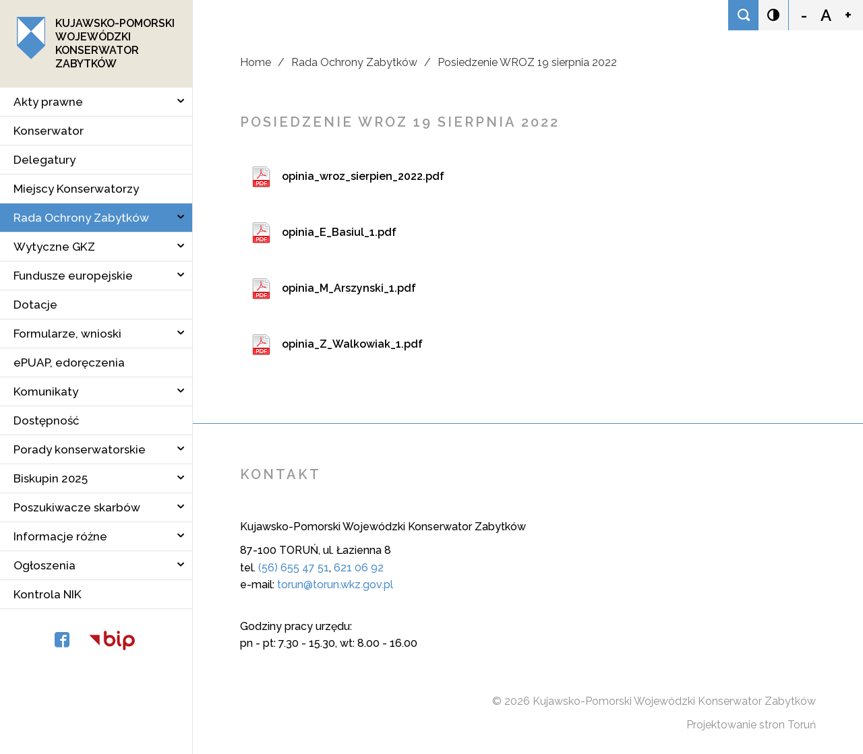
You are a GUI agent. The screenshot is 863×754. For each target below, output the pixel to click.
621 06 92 (359, 567)
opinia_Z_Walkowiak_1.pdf (352, 344)
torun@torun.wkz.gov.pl (335, 584)
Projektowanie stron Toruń (751, 724)
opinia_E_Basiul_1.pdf (339, 232)
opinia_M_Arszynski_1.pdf (349, 288)
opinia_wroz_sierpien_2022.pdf (363, 176)
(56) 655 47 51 (293, 567)
